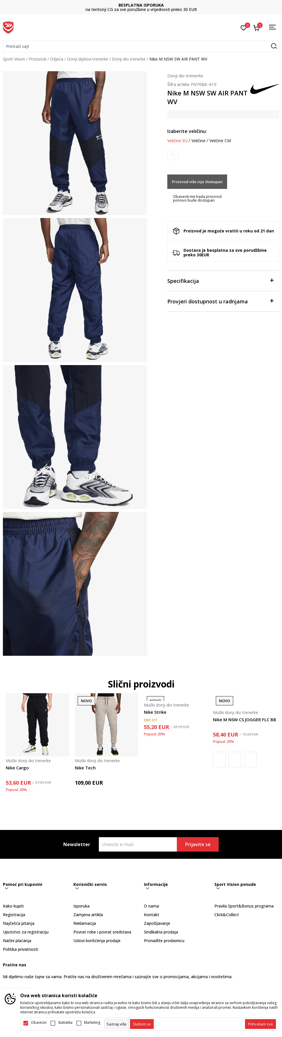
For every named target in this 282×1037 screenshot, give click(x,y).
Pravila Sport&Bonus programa (244, 906)
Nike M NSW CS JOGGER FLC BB (244, 719)
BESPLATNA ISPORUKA (141, 5)
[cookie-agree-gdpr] (142, 1024)
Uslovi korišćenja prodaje (96, 940)
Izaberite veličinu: (187, 131)
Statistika (65, 1022)
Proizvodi (37, 59)
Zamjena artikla (88, 914)
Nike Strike (155, 712)
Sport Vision (14, 59)
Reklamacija (84, 923)
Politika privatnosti (20, 949)
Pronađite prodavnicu (164, 940)
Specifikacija (220, 280)
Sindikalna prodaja (161, 932)
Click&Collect (226, 914)
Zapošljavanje (157, 923)
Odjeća (56, 59)
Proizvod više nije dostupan (197, 181)
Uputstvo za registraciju (26, 932)
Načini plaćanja (17, 940)
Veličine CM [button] (220, 140)
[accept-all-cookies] (260, 1024)
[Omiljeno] (243, 27)
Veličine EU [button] (177, 140)
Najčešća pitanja (18, 923)
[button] (141, 46)
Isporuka (81, 906)
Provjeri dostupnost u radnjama (220, 301)
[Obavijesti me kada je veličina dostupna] (173, 155)
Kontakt (151, 914)
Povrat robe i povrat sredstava (102, 932)
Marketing (92, 1022)
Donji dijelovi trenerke (87, 59)
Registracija (14, 914)
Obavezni (39, 1022)
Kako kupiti (13, 906)
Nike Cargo (17, 768)
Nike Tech (85, 768)
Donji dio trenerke (129, 59)
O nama (151, 906)
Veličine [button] (198, 140)
